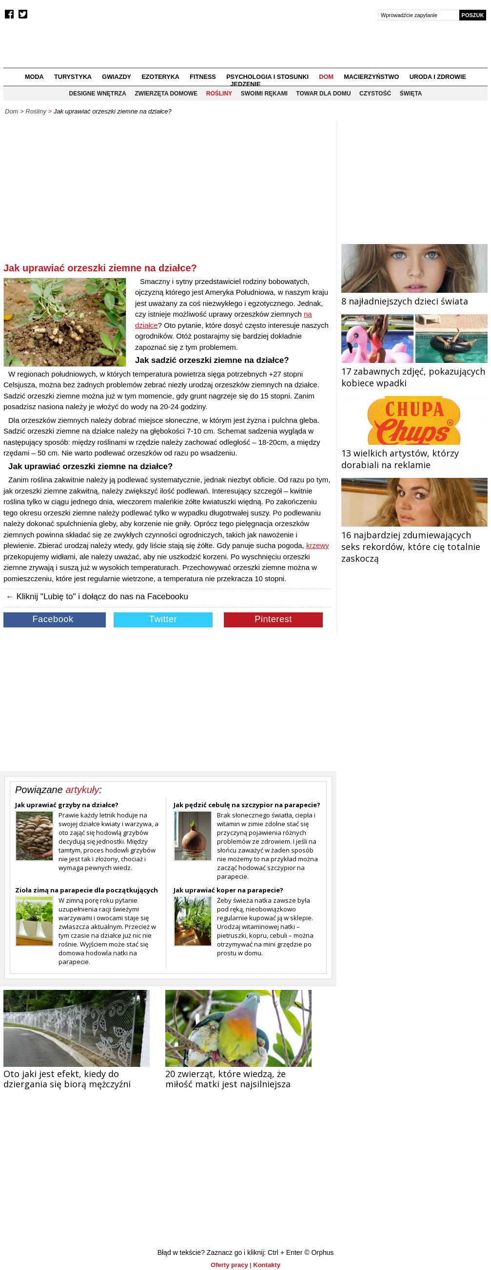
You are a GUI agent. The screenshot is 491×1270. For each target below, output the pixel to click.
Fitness (203, 77)
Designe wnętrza (97, 93)
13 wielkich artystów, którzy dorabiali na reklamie (414, 453)
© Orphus (319, 1252)
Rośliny (219, 93)
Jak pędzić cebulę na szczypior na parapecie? (247, 804)
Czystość (375, 93)
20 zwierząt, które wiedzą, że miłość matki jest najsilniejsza (228, 1079)
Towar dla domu (323, 93)
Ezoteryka (160, 77)
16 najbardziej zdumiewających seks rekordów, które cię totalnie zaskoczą (414, 540)
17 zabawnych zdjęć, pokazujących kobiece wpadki (414, 371)
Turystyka (73, 77)
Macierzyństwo (371, 77)
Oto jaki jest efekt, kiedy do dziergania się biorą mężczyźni (67, 1079)
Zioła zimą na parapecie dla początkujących (86, 890)
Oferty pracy (229, 1265)
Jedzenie (246, 84)
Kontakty (266, 1265)
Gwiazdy (116, 77)
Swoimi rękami (264, 93)
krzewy (317, 545)
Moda (34, 77)
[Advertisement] (167, 193)
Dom (326, 77)
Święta (411, 93)
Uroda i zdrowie (438, 77)
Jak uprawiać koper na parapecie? (228, 890)
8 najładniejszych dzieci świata (414, 295)
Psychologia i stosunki (267, 77)
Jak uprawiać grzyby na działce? (66, 804)
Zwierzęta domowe (166, 93)
